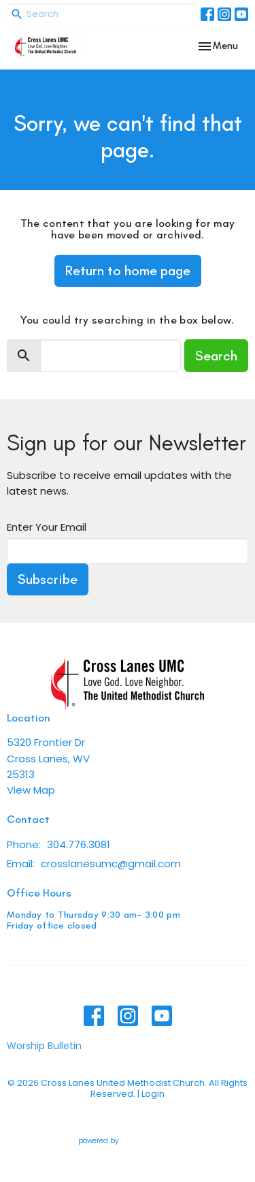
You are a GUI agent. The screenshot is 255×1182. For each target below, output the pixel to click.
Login (153, 1093)
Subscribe (48, 579)
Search (216, 355)
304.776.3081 (78, 844)
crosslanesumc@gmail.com (111, 863)
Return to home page (127, 270)
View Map (31, 790)
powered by (127, 1140)
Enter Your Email (46, 527)
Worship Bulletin (44, 1046)
